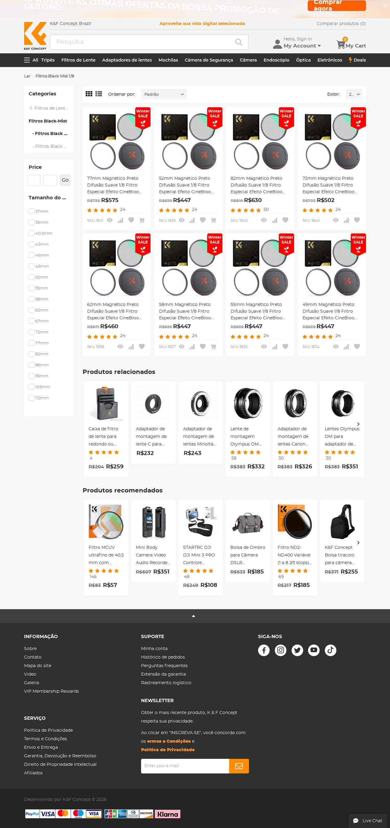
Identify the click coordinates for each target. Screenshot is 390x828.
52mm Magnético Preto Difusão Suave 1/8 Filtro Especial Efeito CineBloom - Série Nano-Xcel (187, 185)
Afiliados (33, 773)
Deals (357, 60)
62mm (41, 310)
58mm (41, 299)
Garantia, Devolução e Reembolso (60, 756)
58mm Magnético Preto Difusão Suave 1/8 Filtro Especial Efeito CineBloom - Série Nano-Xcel (187, 312)
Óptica (303, 60)
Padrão (151, 95)
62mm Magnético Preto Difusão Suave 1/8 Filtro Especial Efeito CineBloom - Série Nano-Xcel (115, 312)
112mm (42, 398)
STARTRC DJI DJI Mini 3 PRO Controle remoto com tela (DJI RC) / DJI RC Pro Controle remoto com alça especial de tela (199, 556)
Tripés (48, 60)
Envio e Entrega (41, 747)
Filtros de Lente (78, 60)
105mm (42, 387)
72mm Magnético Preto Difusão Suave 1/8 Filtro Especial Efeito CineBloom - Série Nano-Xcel (331, 185)
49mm (42, 266)
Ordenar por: (121, 94)
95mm (41, 376)
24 (351, 95)
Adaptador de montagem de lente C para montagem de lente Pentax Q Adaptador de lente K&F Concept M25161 (153, 437)
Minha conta (154, 649)
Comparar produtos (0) (341, 24)
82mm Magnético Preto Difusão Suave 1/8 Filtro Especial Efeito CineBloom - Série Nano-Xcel (259, 185)
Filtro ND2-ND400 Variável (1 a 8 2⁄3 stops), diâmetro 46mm (294, 556)
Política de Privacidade (48, 730)
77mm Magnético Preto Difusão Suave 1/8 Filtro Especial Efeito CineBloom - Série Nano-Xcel (115, 185)
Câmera (248, 60)
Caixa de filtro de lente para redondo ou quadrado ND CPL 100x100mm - (106, 437)
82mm (41, 354)
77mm (42, 343)
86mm (42, 365)
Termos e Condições (45, 739)
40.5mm (43, 234)
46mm (42, 256)
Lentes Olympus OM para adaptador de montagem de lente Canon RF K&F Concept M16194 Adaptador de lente (342, 437)
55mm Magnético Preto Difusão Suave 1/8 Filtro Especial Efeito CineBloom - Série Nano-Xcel (259, 312)
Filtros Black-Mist (48, 121)
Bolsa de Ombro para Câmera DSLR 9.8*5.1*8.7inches (247, 556)
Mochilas (168, 60)
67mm (42, 321)
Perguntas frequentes (164, 666)
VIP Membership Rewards (51, 691)
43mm (42, 245)
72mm (41, 332)
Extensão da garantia (163, 674)
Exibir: (333, 94)
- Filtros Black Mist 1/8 (51, 134)
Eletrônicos (329, 60)
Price (35, 167)
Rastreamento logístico (166, 683)
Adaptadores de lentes (127, 60)
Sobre (30, 649)
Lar (27, 76)
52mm (41, 277)
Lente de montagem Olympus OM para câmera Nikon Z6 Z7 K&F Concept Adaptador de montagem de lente (245, 437)
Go (65, 180)
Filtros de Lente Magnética (51, 108)
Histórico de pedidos (163, 657)
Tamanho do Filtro (51, 197)
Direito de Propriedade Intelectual (60, 764)
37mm (41, 212)
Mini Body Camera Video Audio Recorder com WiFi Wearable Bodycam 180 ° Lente (152, 556)
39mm (41, 223)
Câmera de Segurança (209, 60)
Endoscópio (276, 60)
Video (30, 674)
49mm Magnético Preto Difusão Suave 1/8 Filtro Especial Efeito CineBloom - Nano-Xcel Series (331, 312)
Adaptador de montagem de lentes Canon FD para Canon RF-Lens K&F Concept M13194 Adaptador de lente (295, 437)
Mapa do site (37, 666)
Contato (32, 657)
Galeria (31, 683)
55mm (41, 288)
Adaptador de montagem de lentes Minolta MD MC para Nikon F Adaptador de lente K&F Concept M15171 (199, 437)
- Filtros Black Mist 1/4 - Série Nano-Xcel (51, 146)
